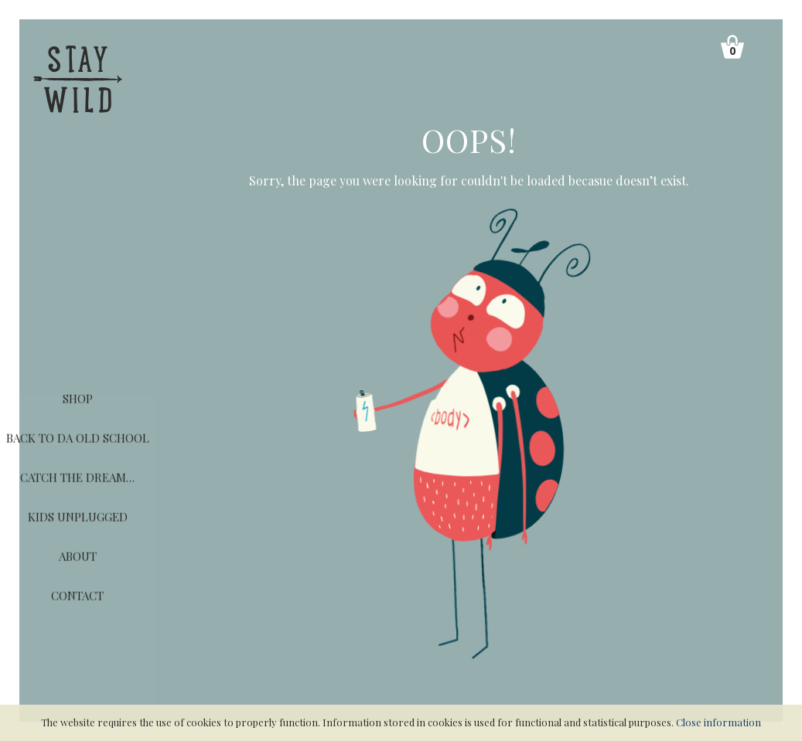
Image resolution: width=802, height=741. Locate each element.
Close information (718, 722)
